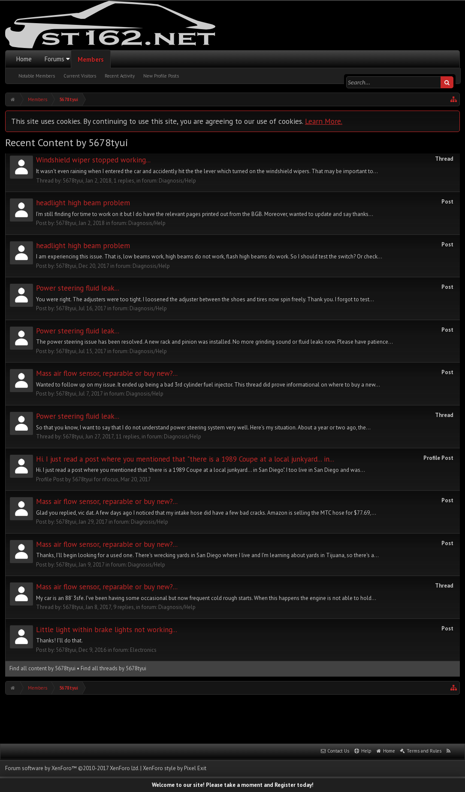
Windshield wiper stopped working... (93, 160)
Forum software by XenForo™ (72, 768)
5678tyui (73, 180)
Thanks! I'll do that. (59, 640)
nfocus (110, 479)
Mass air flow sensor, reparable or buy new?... (107, 373)
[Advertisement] (232, 718)
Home (24, 59)
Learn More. (323, 121)
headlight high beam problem (83, 202)
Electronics (143, 650)
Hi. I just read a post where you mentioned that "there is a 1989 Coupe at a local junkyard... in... (185, 459)
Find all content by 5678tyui (42, 668)
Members (91, 59)
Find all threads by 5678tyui (113, 668)
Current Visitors (79, 76)
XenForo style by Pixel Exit (174, 768)
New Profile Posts (161, 76)
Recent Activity (120, 76)
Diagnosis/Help (177, 180)
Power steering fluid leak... (77, 288)
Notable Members (36, 76)
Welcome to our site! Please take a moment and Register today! (233, 785)
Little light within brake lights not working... (106, 629)
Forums (54, 59)
